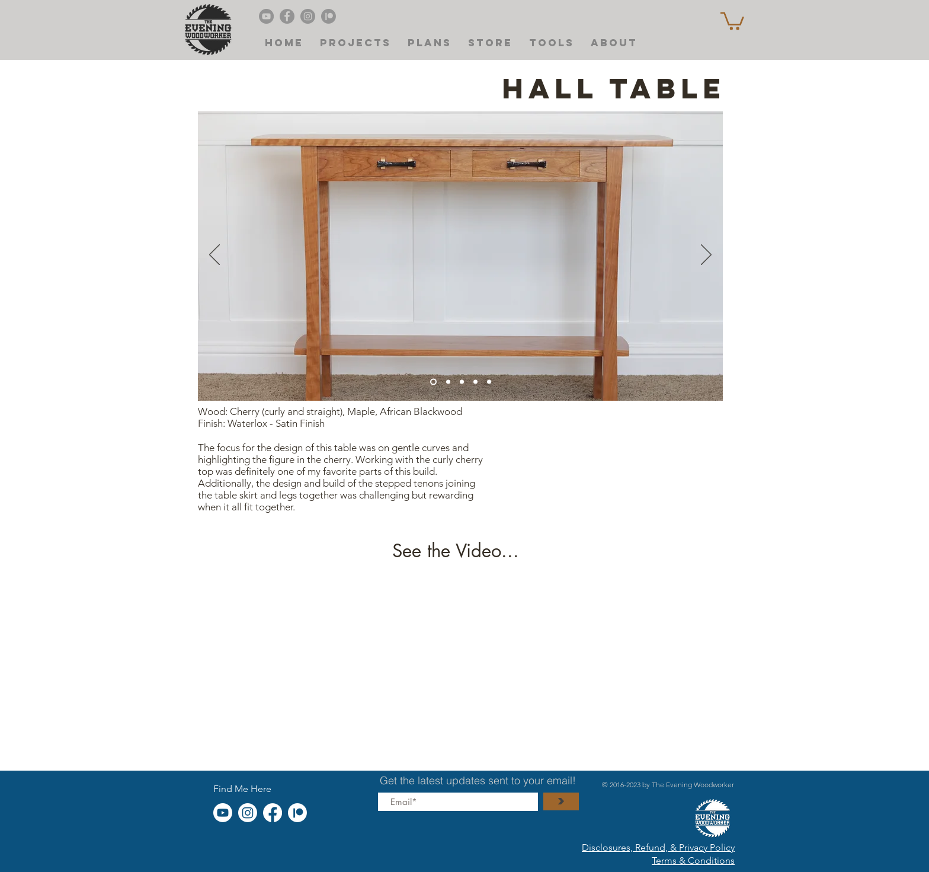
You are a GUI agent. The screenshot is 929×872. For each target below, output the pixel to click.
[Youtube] (222, 812)
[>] (561, 801)
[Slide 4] (433, 381)
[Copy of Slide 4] (448, 381)
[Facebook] (287, 16)
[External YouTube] (458, 660)
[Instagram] (307, 16)
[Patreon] (328, 16)
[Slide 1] (462, 381)
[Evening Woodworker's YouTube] (266, 16)
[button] (732, 20)
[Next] (706, 255)
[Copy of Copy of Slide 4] (489, 381)
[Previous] (214, 255)
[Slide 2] (475, 381)
